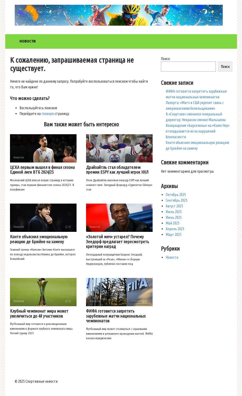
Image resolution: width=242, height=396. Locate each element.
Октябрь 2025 (176, 194)
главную (47, 113)
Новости (27, 41)
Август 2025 (174, 206)
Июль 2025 (174, 212)
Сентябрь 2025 (176, 200)
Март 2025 (173, 234)
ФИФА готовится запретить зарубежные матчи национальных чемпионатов (115, 316)
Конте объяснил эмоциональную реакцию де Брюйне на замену (39, 239)
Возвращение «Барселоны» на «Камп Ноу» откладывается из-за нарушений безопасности (197, 131)
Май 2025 (172, 223)
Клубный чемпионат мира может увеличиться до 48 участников (39, 313)
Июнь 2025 (174, 217)
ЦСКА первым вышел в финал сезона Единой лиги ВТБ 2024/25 (42, 170)
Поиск (165, 59)
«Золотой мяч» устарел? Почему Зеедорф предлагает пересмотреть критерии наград (117, 241)
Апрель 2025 (175, 229)
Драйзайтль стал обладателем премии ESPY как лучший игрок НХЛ (117, 170)
